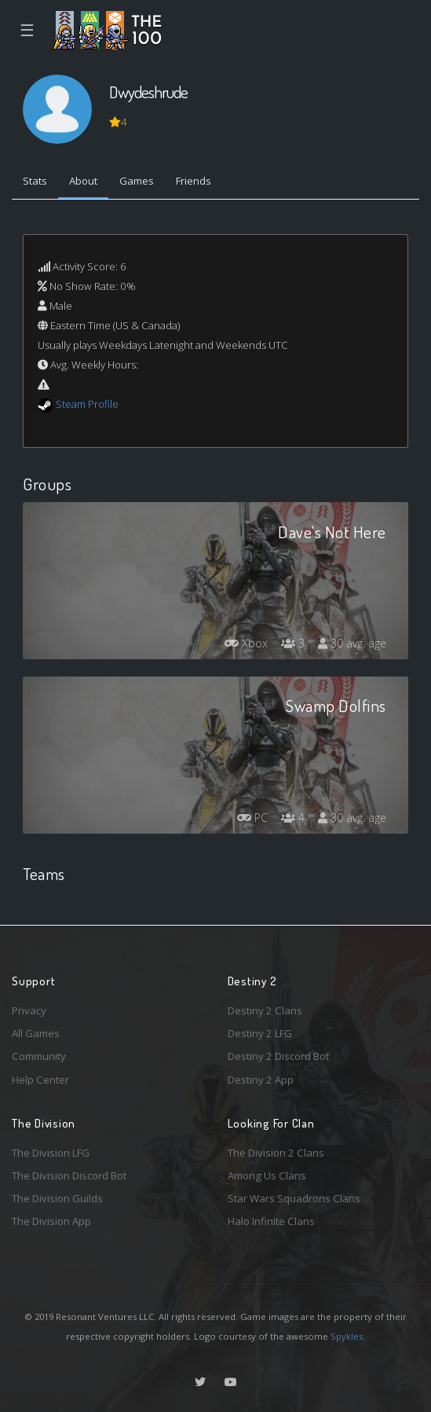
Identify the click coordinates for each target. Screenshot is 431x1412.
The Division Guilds (57, 1198)
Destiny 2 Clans (265, 1010)
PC (252, 817)
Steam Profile (87, 404)
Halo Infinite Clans (271, 1221)
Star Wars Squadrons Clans (294, 1198)
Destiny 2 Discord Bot (278, 1056)
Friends (193, 181)
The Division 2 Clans (276, 1153)
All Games (36, 1033)
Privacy (29, 1010)
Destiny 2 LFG (260, 1033)
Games (136, 181)
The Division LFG (50, 1153)
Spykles (347, 1336)
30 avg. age (352, 643)
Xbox (246, 643)
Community (39, 1056)
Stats (35, 181)
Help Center (40, 1080)
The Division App (51, 1221)
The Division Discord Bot (69, 1175)
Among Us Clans (267, 1175)
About (83, 181)
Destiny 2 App (261, 1080)
